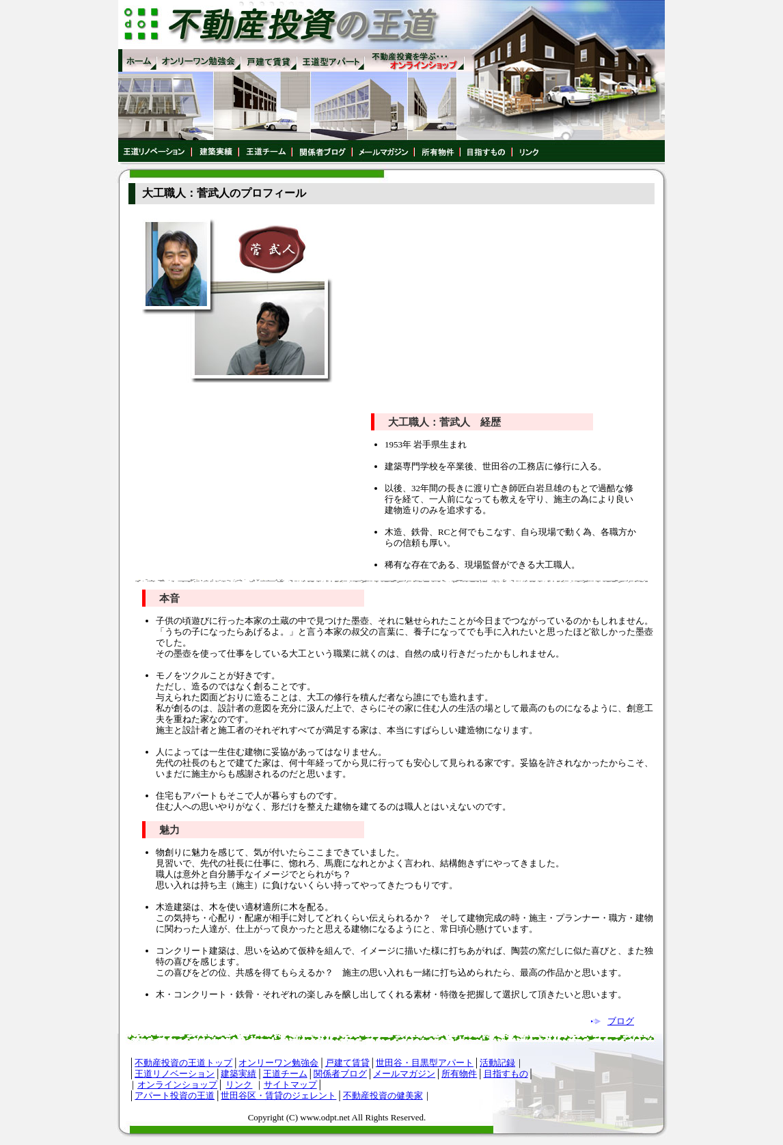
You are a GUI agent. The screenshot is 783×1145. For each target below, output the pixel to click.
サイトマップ (290, 1084)
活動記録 (497, 1063)
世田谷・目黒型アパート (424, 1063)
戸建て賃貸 (347, 1063)
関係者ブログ (340, 1073)
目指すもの (506, 1073)
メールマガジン (404, 1073)
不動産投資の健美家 (383, 1095)
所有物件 (459, 1073)
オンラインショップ (177, 1084)
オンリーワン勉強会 (278, 1063)
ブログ (620, 1021)
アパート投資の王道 (175, 1095)
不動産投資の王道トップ (183, 1063)
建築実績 (238, 1073)
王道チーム (285, 1073)
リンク (238, 1084)
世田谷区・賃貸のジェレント (278, 1095)
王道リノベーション (175, 1073)
